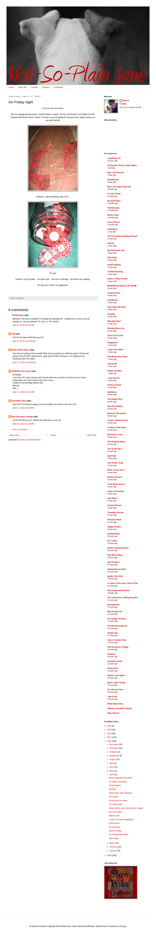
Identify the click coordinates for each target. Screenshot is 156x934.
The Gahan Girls (115, 399)
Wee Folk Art (113, 713)
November (114, 748)
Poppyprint (112, 342)
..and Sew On (113, 378)
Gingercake (112, 633)
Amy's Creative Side (116, 640)
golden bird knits (115, 576)
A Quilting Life (114, 158)
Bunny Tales (113, 215)
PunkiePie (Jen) (19, 401)
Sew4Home (112, 300)
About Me (22, 87)
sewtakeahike (113, 534)
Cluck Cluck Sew (115, 335)
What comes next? (116, 470)
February (113, 847)
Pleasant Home (114, 519)
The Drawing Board (116, 442)
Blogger (123, 926)
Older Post (91, 435)
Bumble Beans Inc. (116, 328)
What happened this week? (120, 778)
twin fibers (112, 498)
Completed (58, 87)
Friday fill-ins (114, 823)
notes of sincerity (115, 491)
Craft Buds (112, 229)
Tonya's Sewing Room (117, 420)
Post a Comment (20, 429)
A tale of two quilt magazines (121, 819)
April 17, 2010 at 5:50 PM (23, 408)
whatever (111, 654)
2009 (109, 855)
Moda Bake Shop (115, 704)
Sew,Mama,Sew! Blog (117, 357)
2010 (109, 741)
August (112, 759)
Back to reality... (116, 831)
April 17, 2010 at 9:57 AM (23, 325)
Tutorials (34, 87)
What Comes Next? (20, 350)
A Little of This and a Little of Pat (122, 583)
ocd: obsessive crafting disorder (122, 597)
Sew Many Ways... (115, 555)
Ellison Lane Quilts (116, 675)
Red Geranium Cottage (22, 417)
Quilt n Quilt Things (116, 682)
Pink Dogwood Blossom (118, 590)
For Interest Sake (115, 689)
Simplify (111, 314)
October (113, 752)
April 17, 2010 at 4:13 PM (23, 392)
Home (11, 87)
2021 (109, 726)
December (114, 744)
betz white (112, 257)
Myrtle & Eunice (114, 477)
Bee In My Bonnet (115, 172)
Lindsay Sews (113, 293)
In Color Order (114, 194)
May (111, 771)
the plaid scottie (114, 661)
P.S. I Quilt (112, 541)
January (113, 851)
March (112, 843)
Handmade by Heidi (116, 569)
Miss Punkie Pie (114, 611)
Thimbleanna (18, 315)
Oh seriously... (115, 827)
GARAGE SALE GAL (21, 371)
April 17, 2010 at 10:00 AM (24, 341)
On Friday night (115, 804)
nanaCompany (114, 265)
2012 (109, 733)
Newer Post (14, 435)
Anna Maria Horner (116, 484)
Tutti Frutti (112, 697)
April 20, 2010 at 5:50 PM (23, 424)
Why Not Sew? (114, 321)
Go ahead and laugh (118, 782)
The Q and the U (114, 449)
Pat (13, 334)
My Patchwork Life (115, 250)
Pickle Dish (112, 668)
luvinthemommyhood (117, 626)
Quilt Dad (111, 456)
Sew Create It (113, 562)
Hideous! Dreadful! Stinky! (119, 708)
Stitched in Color (115, 434)
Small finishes (115, 785)
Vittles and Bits (114, 371)
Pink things (113, 838)
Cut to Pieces (113, 222)
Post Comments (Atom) (30, 440)
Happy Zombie (114, 527)
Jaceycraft (112, 364)
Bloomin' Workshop (116, 413)
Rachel (126, 100)
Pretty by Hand (114, 385)
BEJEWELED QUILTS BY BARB (121, 286)
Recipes (45, 87)
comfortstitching (115, 271)
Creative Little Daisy (116, 427)
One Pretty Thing (115, 463)
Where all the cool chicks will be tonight (126, 808)
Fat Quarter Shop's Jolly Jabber (122, 165)
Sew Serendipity (115, 406)
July (111, 763)
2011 (109, 737)
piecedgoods (113, 605)
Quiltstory (112, 392)
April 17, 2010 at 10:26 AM (24, 362)
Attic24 (110, 243)
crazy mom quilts (115, 349)
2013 (109, 730)
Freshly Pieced (114, 505)
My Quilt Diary (114, 201)
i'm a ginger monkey (116, 619)
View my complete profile (130, 107)
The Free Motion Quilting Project (122, 236)
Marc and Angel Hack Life (119, 187)
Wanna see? (114, 816)
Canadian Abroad (115, 512)
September (114, 756)
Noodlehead (113, 179)
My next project (115, 812)
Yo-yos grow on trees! (118, 800)
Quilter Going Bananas (118, 548)
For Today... (114, 797)
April (111, 774)
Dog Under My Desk (116, 307)
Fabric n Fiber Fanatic (117, 279)
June (111, 767)
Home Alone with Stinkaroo (120, 793)
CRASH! (112, 789)
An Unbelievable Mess (118, 834)
